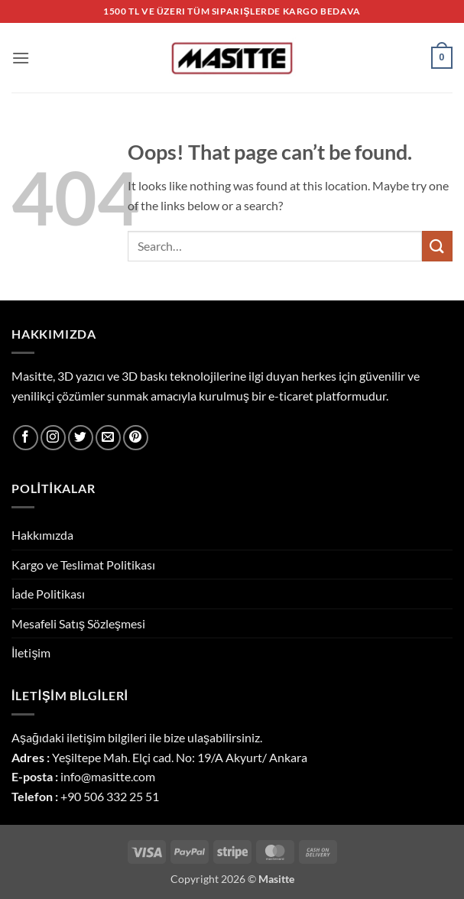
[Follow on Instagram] (53, 437)
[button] (20, 57)
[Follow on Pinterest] (135, 437)
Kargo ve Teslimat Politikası (83, 564)
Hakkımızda (42, 534)
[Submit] (437, 246)
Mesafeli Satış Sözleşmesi (78, 623)
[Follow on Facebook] (25, 437)
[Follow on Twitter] (80, 437)
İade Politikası (48, 593)
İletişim (30, 652)
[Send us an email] (108, 437)
